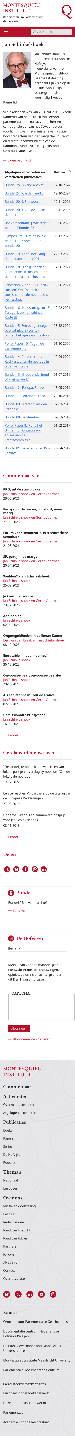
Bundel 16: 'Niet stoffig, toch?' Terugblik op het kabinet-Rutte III (27, 312)
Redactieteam (13, 1222)
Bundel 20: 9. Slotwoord (23, 201)
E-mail (13, 948)
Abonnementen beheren (31, 1039)
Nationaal (10, 1180)
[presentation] (41, 1010)
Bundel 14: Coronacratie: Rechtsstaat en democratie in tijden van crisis (27, 361)
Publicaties (14, 1122)
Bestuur (9, 1214)
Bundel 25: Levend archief (24, 185)
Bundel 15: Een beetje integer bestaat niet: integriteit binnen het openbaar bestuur (27, 330)
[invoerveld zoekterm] (51, 32)
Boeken (9, 1130)
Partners (9, 1246)
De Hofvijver (12, 1154)
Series (7, 1146)
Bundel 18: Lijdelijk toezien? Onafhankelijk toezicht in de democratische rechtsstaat (26, 272)
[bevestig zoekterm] (34, 32)
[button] (9, 1294)
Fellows (8, 1254)
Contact (9, 1270)
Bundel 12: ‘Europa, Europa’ (25, 387)
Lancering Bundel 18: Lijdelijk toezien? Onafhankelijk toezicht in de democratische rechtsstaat (27, 292)
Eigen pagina (17, 160)
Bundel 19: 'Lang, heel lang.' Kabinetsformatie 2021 (26, 256)
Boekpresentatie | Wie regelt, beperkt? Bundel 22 (27, 225)
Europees (10, 1188)
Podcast (9, 1162)
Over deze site (14, 1278)
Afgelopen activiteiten (19, 1112)
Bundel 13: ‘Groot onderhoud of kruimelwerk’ (27, 377)
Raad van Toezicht (16, 1230)
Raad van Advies (15, 1238)
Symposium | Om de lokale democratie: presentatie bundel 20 (25, 241)
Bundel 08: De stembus (22, 417)
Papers (8, 1138)
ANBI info (10, 1262)
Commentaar (17, 1087)
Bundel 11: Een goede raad (25, 396)
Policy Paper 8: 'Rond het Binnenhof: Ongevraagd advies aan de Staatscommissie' (23, 433)
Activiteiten (15, 1096)
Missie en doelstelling (19, 1206)
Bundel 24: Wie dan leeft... (24, 193)
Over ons (12, 1198)
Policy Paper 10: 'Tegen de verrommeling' (24, 346)
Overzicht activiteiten (19, 1104)
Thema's (12, 1172)
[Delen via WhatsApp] (35, 869)
